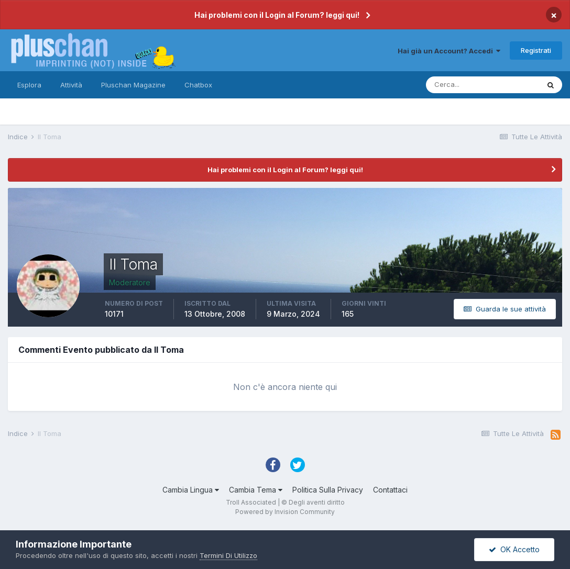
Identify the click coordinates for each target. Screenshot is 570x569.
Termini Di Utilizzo (228, 555)
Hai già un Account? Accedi (449, 51)
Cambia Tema (255, 489)
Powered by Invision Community (285, 512)
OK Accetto (514, 549)
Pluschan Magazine (133, 85)
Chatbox (198, 85)
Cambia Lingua (190, 489)
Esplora (29, 85)
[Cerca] (482, 84)
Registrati (536, 50)
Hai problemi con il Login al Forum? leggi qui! (276, 14)
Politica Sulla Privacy (327, 489)
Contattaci (390, 489)
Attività (71, 85)
